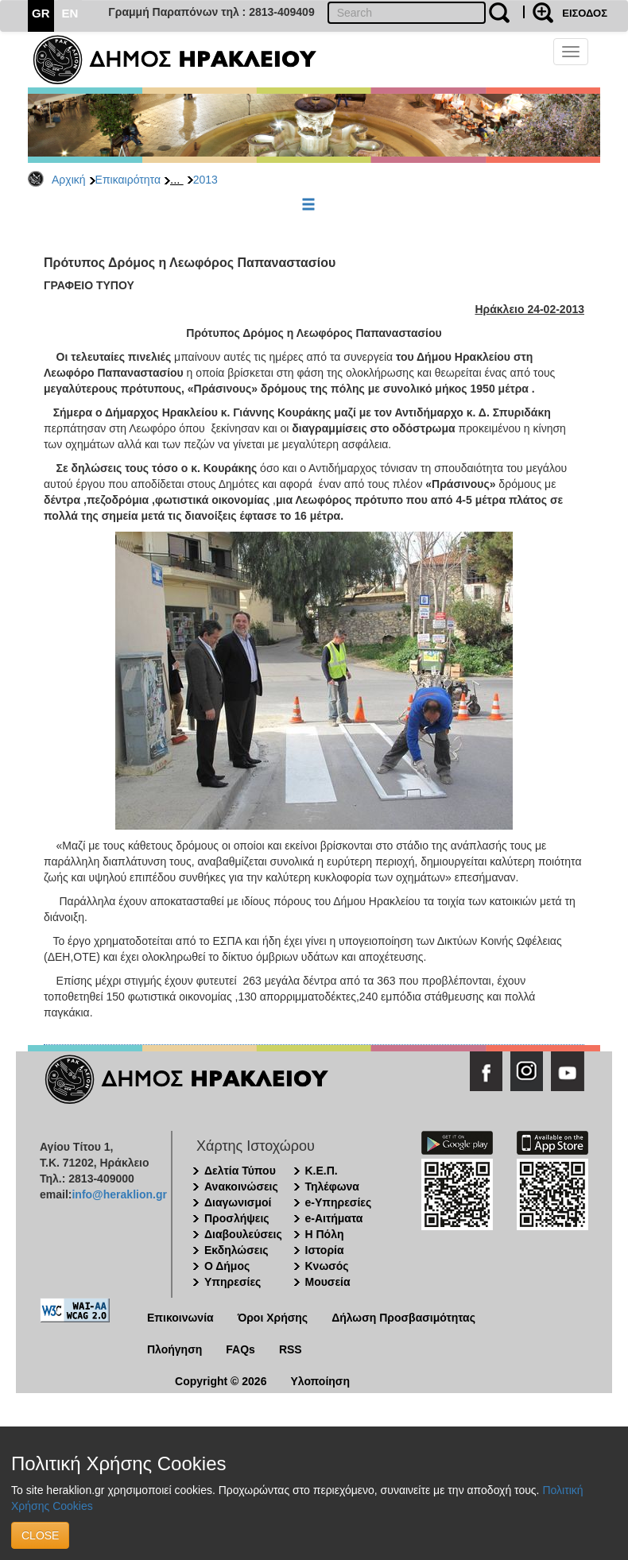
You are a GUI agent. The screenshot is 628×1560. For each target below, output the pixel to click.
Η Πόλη (324, 1234)
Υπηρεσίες (232, 1281)
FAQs (240, 1349)
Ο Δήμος (227, 1266)
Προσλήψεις (236, 1218)
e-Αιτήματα (334, 1218)
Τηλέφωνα (332, 1186)
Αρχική (69, 179)
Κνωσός (327, 1266)
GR (41, 13)
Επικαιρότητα (128, 179)
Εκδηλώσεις (236, 1250)
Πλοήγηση (174, 1349)
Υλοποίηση (320, 1381)
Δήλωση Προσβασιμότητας (403, 1317)
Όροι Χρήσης (273, 1317)
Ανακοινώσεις (241, 1186)
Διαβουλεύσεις (243, 1234)
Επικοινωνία (180, 1317)
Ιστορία (324, 1250)
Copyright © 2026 (220, 1381)
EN (70, 13)
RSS (290, 1349)
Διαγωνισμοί (237, 1202)
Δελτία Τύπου (240, 1170)
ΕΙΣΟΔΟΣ (584, 13)
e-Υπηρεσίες (338, 1202)
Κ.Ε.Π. (321, 1170)
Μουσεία (328, 1281)
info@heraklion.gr (119, 1194)
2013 (205, 179)
